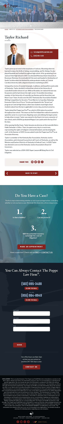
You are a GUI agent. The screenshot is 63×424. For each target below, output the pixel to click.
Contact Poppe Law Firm (33, 418)
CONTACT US (47, 252)
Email (14, 325)
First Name (16, 310)
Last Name (16, 318)
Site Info (21, 418)
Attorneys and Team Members (24, 29)
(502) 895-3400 (38, 56)
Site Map (15, 418)
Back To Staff (31, 173)
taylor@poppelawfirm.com (42, 52)
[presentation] (27, 336)
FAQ (37, 252)
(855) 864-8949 (31, 297)
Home (6, 29)
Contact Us (31, 367)
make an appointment (31, 247)
